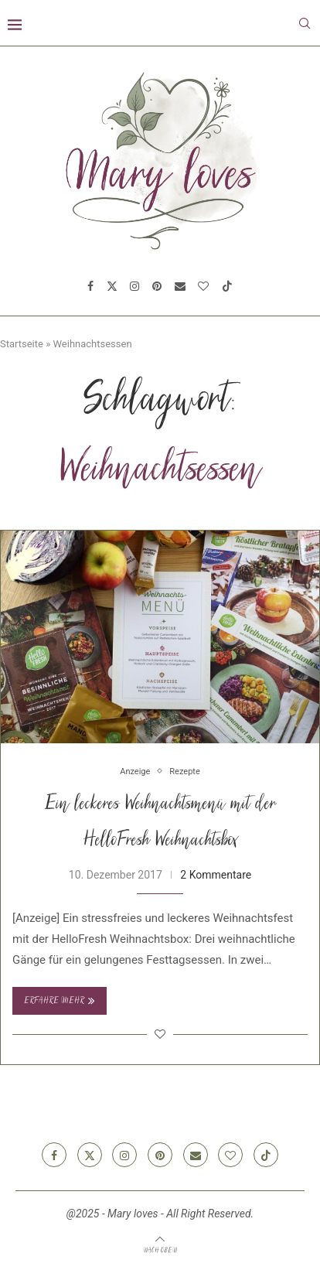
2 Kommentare (215, 875)
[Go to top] (160, 1250)
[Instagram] (134, 286)
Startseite (21, 344)
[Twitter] (112, 286)
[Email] (180, 286)
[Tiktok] (227, 286)
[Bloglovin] (203, 286)
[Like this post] (160, 1034)
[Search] (304, 23)
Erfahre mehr (59, 1001)
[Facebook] (90, 286)
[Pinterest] (157, 286)
